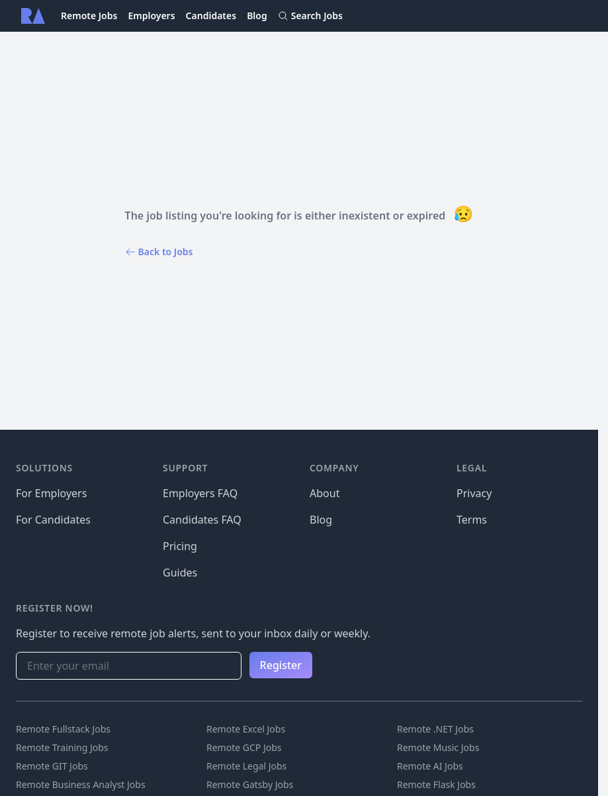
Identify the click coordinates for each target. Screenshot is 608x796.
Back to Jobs (159, 251)
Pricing (180, 546)
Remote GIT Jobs (52, 766)
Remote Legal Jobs (246, 766)
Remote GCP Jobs (244, 747)
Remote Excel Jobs (245, 729)
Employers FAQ (200, 493)
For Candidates (53, 519)
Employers (151, 15)
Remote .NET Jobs (435, 729)
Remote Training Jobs (62, 747)
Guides (180, 572)
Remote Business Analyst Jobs (81, 784)
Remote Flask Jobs (436, 784)
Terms (471, 519)
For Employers (51, 493)
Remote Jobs (89, 15)
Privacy (474, 493)
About (324, 493)
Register (281, 665)
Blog (257, 15)
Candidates (211, 15)
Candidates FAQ (202, 519)
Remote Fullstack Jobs (63, 729)
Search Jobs (310, 15)
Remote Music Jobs (438, 747)
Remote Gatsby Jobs (249, 784)
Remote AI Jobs (430, 766)
